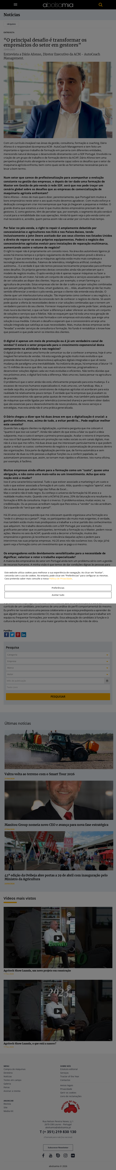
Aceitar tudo (58, 594)
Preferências (58, 587)
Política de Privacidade (60, 578)
